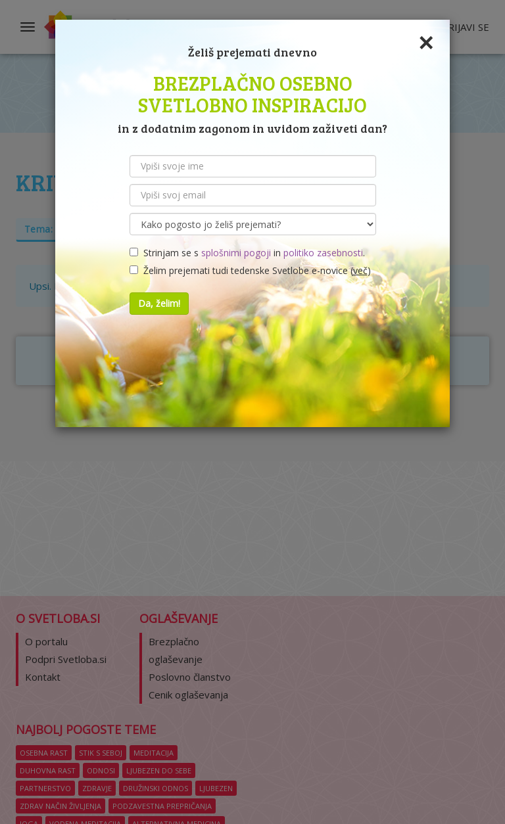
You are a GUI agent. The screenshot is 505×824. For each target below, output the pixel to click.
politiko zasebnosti (323, 252)
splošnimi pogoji (236, 252)
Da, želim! (159, 303)
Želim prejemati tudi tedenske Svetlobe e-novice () (250, 270)
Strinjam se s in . (247, 252)
